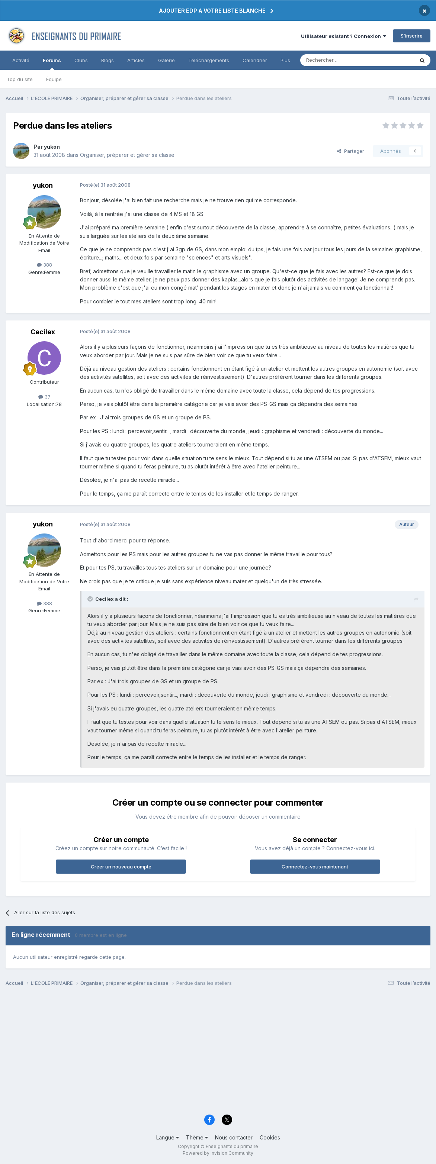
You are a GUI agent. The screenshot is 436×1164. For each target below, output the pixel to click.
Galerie (166, 60)
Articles (136, 60)
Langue (167, 1137)
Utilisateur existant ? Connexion (343, 36)
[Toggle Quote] (90, 599)
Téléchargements (208, 60)
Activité (20, 60)
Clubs (81, 60)
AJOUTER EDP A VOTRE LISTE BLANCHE (212, 10)
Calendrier (255, 60)
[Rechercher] (340, 60)
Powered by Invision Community (218, 1153)
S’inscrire (412, 36)
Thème (197, 1137)
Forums (52, 63)
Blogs (107, 60)
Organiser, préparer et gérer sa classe (127, 155)
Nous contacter (234, 1137)
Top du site (20, 79)
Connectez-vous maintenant (315, 867)
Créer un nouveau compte (121, 867)
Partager (350, 151)
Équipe (54, 79)
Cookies (270, 1137)
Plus (285, 60)
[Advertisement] (218, 1052)
